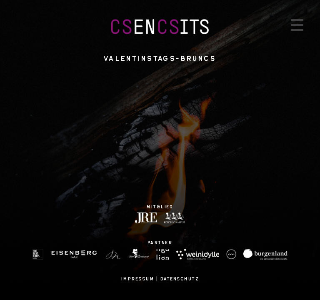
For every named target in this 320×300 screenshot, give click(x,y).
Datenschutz (180, 278)
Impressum (138, 278)
